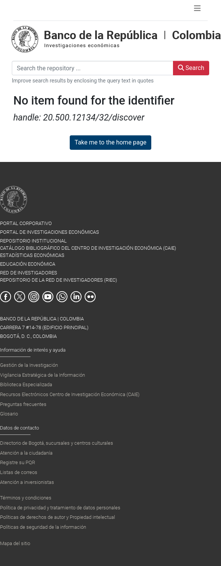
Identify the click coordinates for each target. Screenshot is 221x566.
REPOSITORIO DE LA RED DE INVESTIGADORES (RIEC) (58, 280)
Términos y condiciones (25, 498)
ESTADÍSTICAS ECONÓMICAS (32, 255)
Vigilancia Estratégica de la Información (42, 375)
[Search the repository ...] (92, 68)
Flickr (90, 296)
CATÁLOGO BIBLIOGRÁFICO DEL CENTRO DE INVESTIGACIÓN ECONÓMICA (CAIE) (88, 248)
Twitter (19, 296)
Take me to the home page (111, 142)
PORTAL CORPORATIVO (26, 223)
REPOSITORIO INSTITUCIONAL (33, 241)
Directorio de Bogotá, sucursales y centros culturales (56, 443)
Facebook (5, 296)
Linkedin (76, 296)
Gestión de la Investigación (29, 365)
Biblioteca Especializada (26, 384)
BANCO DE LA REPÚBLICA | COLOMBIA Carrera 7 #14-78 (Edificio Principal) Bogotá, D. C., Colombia (44, 327)
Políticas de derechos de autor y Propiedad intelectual (57, 517)
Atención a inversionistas (27, 482)
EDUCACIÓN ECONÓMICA (27, 264)
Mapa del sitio (15, 543)
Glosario (9, 414)
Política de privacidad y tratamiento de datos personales (60, 508)
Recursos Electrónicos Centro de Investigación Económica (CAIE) (69, 394)
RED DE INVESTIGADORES (28, 273)
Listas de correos (18, 472)
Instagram (33, 296)
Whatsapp (61, 296)
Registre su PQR (17, 462)
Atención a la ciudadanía (26, 453)
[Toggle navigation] (197, 10)
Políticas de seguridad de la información (43, 527)
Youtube (47, 296)
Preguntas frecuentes (23, 404)
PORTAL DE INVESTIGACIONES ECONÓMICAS (49, 232)
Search (191, 67)
